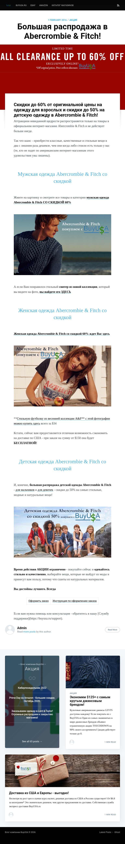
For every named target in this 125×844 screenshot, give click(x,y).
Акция (73, 20)
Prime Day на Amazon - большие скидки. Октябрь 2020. (32, 697)
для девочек (45, 489)
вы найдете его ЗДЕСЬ (55, 292)
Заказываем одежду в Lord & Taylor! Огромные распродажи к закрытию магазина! (32, 712)
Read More (112, 630)
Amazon (43, 5)
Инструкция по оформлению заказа (75, 601)
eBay (33, 5)
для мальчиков (25, 489)
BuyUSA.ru (21, 5)
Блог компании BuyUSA (16, 832)
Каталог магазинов (63, 5)
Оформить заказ (38, 601)
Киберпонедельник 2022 (32, 685)
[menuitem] (21, 5)
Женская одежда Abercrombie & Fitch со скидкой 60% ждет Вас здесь (62, 333)
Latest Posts (105, 832)
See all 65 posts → (32, 740)
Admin (22, 628)
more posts (29, 631)
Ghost (117, 832)
